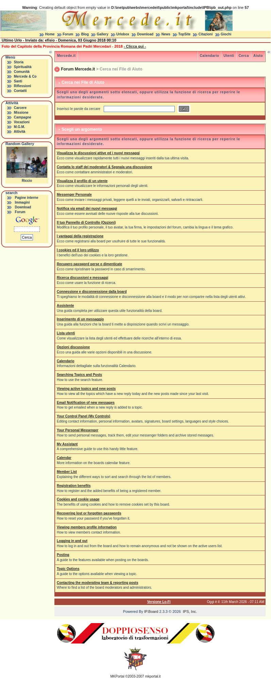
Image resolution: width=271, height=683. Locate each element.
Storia (18, 62)
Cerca (244, 56)
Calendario (209, 56)
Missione (21, 112)
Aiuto (258, 56)
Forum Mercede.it (78, 69)
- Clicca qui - (135, 46)
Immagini (22, 202)
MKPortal (117, 676)
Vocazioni (22, 122)
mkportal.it (152, 676)
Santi (18, 81)
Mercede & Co (25, 76)
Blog (85, 34)
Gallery (102, 34)
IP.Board (151, 611)
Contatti (20, 91)
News (166, 34)
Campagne (22, 117)
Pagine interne (26, 198)
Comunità (22, 72)
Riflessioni (22, 86)
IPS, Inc (189, 611)
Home (50, 34)
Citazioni (206, 34)
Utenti (228, 56)
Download (145, 34)
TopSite (184, 34)
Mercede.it (66, 56)
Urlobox (122, 34)
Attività (19, 131)
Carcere (20, 108)
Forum (68, 34)
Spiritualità (23, 67)
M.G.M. (19, 127)
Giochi (226, 34)
